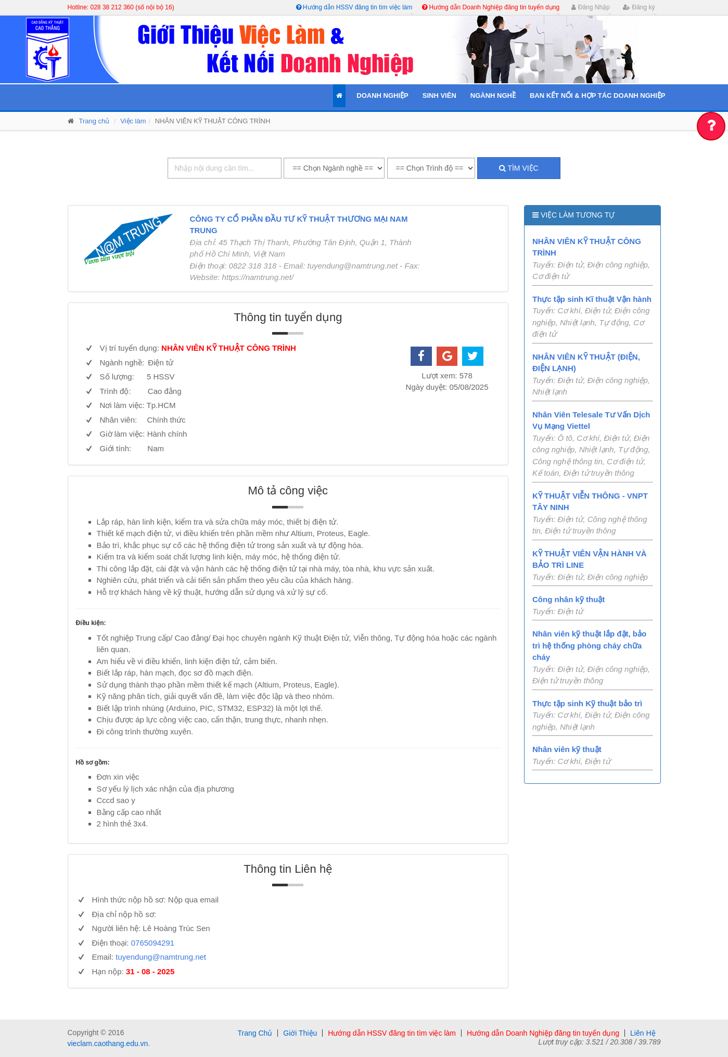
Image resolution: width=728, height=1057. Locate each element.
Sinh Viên (439, 95)
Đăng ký (639, 7)
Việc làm (133, 121)
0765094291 (152, 942)
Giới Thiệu (300, 1033)
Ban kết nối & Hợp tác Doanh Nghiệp (598, 95)
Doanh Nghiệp (382, 95)
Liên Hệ (642, 1033)
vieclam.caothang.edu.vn (108, 1043)
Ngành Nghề (493, 95)
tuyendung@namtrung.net (161, 956)
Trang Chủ (254, 1033)
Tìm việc (519, 168)
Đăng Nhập (590, 7)
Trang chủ (94, 121)
